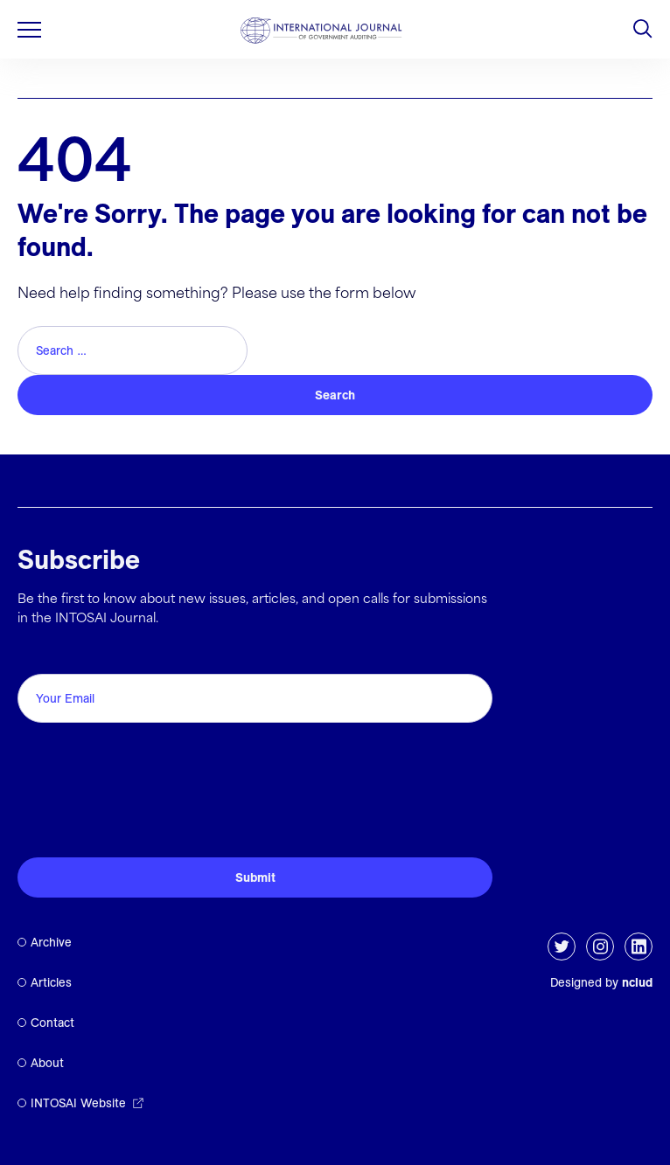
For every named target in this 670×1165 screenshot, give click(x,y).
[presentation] (150, 802)
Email (39, 654)
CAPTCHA (59, 748)
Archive (51, 942)
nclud (637, 982)
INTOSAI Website (78, 1103)
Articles (51, 982)
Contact (52, 1022)
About (47, 1063)
